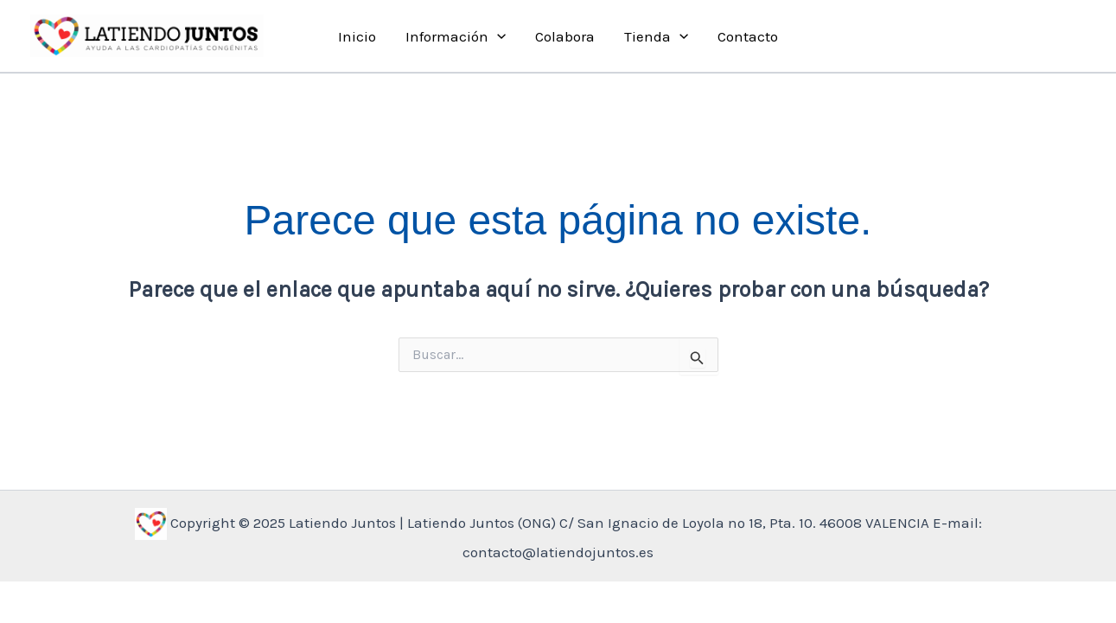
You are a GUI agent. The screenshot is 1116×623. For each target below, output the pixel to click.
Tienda (656, 36)
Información (455, 36)
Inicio (357, 36)
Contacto (747, 36)
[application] (497, 36)
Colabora (565, 36)
